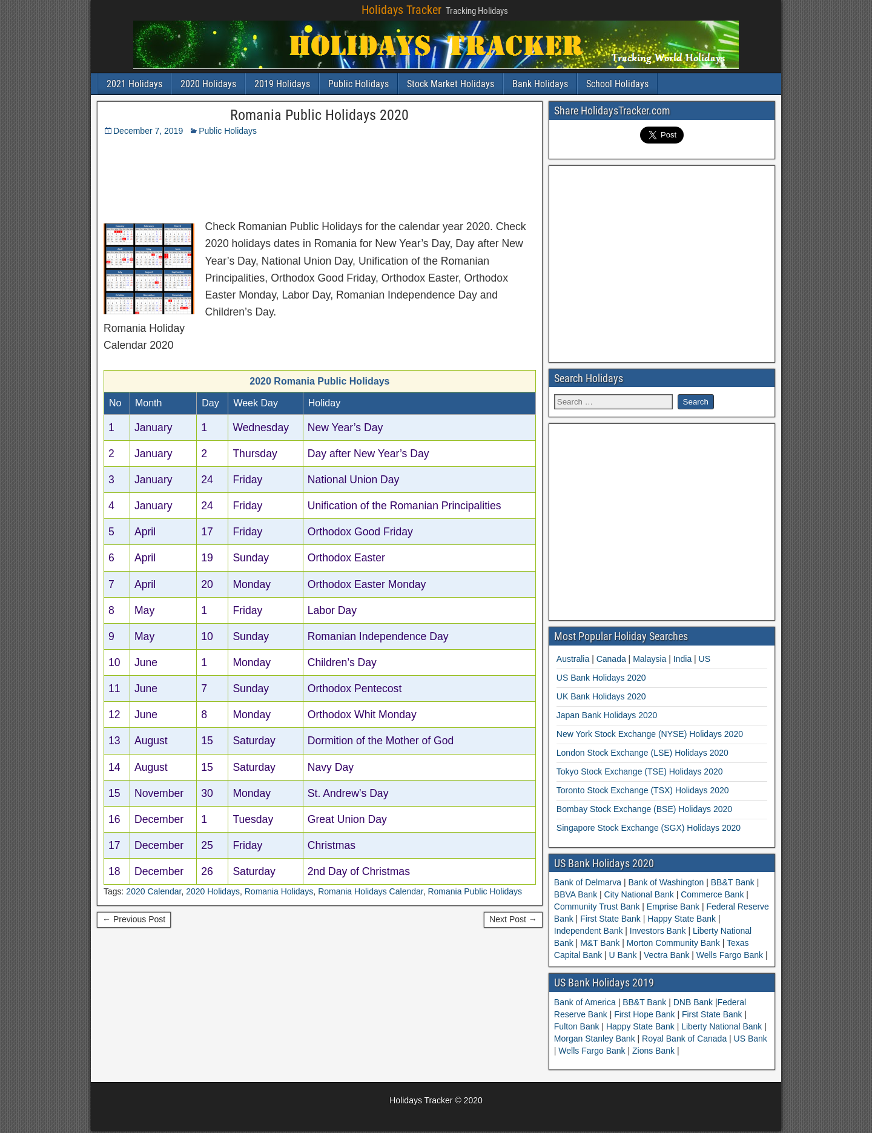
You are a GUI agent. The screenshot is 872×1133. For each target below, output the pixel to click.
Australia (573, 659)
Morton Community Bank (673, 943)
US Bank (750, 1038)
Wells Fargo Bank (729, 955)
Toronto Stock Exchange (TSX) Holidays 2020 (643, 790)
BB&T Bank (732, 882)
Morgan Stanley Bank (596, 1038)
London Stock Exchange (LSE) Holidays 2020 (642, 753)
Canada (611, 659)
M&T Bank (600, 943)
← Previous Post (133, 919)
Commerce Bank (712, 894)
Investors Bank (657, 931)
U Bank (623, 955)
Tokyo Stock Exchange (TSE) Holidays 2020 (640, 771)
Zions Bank (654, 1050)
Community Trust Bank (598, 906)
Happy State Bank (681, 918)
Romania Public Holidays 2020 (319, 115)
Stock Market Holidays (450, 84)
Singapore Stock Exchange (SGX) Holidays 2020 (649, 828)
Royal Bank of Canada (685, 1038)
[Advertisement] (402, 175)
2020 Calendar (153, 891)
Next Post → (513, 919)
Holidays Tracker (401, 9)
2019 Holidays (282, 84)
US (704, 659)
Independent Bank (590, 931)
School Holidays (617, 84)
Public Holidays (358, 84)
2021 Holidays (134, 84)
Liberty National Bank (722, 1026)
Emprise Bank (673, 906)
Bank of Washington (666, 882)
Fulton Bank (578, 1026)
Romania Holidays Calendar (370, 891)
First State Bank (610, 918)
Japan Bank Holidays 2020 (607, 715)
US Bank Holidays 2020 (601, 677)
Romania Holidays (279, 891)
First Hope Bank (645, 1014)
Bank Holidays (540, 84)
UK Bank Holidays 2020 (601, 696)
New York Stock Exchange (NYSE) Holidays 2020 (650, 734)
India (682, 659)
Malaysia (649, 659)
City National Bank (639, 894)
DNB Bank (694, 1002)
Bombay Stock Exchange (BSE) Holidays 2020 (644, 809)
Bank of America (586, 1002)
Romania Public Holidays (475, 891)
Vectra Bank (666, 955)
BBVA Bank (577, 894)
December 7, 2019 (148, 131)
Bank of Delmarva (589, 882)
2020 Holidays (208, 84)
